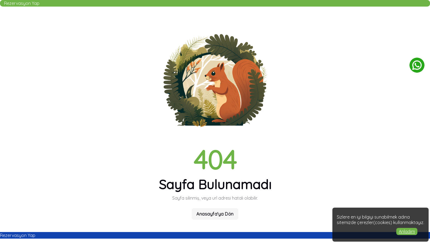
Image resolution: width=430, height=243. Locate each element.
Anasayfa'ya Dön (215, 214)
